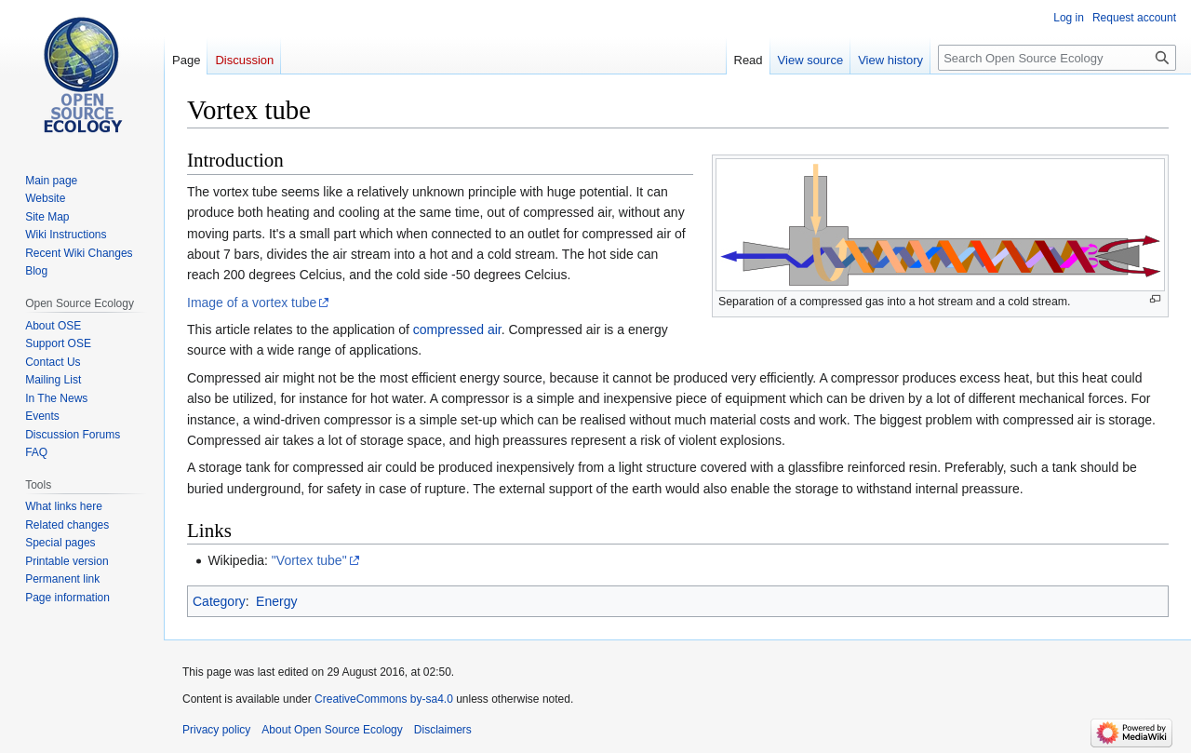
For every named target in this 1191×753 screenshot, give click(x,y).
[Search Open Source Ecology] (1057, 58)
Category (219, 601)
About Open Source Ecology (331, 729)
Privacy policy (216, 729)
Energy (276, 601)
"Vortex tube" (309, 560)
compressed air (457, 329)
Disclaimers (443, 729)
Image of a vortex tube (251, 302)
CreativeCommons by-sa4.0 (383, 699)
